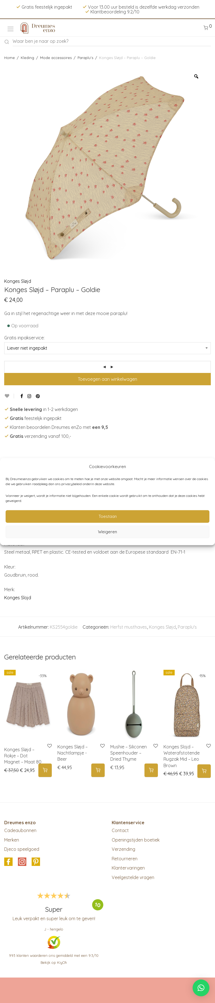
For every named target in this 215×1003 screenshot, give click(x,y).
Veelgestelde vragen (133, 877)
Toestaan (108, 516)
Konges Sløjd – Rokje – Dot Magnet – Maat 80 (22, 756)
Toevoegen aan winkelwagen (107, 379)
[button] (98, 770)
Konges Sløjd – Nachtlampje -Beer (72, 753)
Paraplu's (85, 57)
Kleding (27, 57)
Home (9, 57)
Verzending (123, 849)
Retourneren (124, 858)
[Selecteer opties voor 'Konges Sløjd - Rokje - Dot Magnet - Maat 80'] (45, 770)
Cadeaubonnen (20, 830)
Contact (120, 830)
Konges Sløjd (17, 281)
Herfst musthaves (128, 627)
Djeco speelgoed (21, 849)
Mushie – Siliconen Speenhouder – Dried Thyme (128, 753)
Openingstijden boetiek (136, 840)
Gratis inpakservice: (24, 337)
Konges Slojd (17, 597)
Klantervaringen (128, 868)
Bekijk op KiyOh (54, 962)
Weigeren (107, 531)
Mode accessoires (56, 57)
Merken (11, 840)
